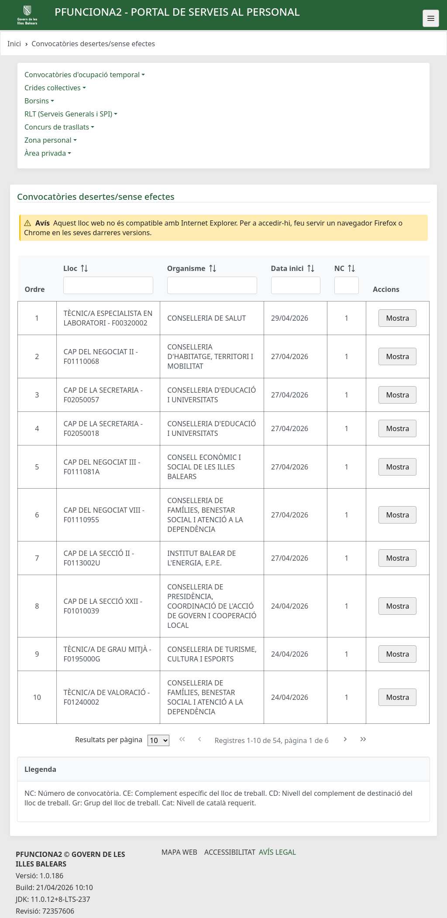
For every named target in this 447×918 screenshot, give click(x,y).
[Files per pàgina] (158, 740)
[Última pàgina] (363, 739)
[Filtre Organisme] (212, 285)
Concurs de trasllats (56, 127)
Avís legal (277, 852)
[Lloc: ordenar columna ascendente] (108, 278)
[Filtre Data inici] (295, 285)
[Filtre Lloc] (108, 285)
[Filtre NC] (346, 285)
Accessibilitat (229, 852)
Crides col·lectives (52, 87)
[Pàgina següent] (345, 739)
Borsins (36, 101)
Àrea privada (45, 153)
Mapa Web (179, 852)
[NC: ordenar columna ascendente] (346, 278)
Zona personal (48, 140)
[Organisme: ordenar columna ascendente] (212, 278)
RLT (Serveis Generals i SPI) (68, 114)
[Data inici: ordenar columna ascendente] (295, 278)
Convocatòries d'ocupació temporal (82, 74)
